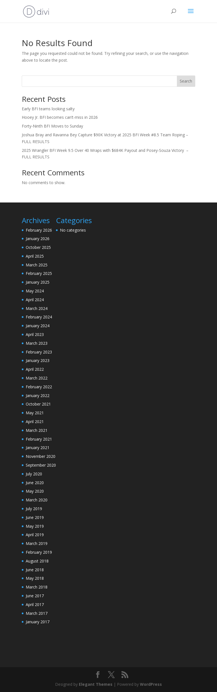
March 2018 (36, 587)
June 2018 (35, 569)
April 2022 (35, 369)
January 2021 (37, 447)
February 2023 (39, 352)
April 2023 (35, 334)
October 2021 (38, 404)
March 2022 (36, 378)
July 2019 (34, 508)
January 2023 (37, 360)
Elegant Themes (95, 684)
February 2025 (39, 273)
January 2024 (37, 325)
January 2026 (37, 238)
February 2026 (39, 230)
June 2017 (35, 595)
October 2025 (38, 247)
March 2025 (36, 265)
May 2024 (35, 291)
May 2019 (35, 526)
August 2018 (37, 561)
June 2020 (35, 482)
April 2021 (35, 421)
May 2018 (35, 578)
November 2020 (40, 456)
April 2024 (35, 299)
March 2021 (36, 430)
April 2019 (35, 534)
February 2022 (39, 386)
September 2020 (41, 465)
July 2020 (34, 474)
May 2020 (35, 491)
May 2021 (35, 412)
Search (186, 81)
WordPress (151, 684)
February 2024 (39, 317)
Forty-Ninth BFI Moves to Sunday (52, 126)
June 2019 (35, 517)
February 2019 (39, 552)
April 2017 (35, 604)
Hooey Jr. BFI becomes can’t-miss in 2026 (60, 117)
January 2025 (37, 282)
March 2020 (36, 500)
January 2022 (37, 395)
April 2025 (35, 256)
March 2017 (36, 613)
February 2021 (39, 439)
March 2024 (36, 308)
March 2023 (36, 343)
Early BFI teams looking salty (48, 108)
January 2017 (37, 621)
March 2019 (36, 543)
